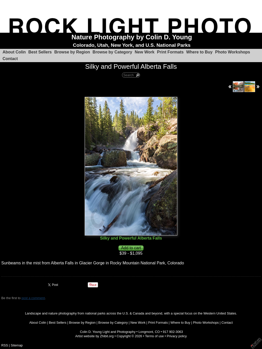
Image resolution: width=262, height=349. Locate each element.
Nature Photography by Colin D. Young (131, 37)
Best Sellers (40, 52)
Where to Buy (199, 52)
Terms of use (154, 336)
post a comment (33, 298)
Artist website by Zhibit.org (94, 336)
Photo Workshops (232, 52)
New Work (145, 52)
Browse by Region (72, 52)
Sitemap (17, 345)
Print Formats (170, 52)
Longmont (145, 332)
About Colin (14, 52)
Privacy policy (177, 336)
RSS (4, 345)
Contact (10, 59)
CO (157, 332)
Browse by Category (112, 52)
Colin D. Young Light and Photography (108, 332)
